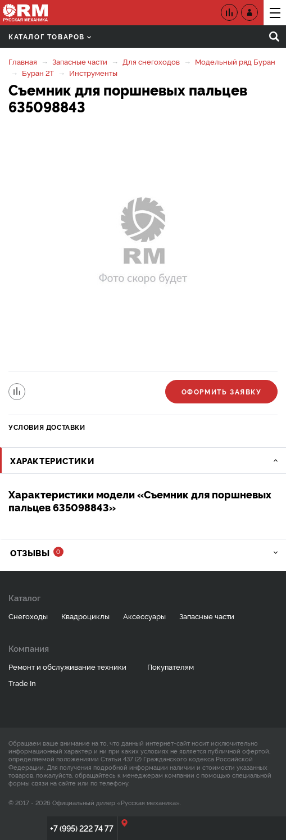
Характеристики (52, 460)
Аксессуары (144, 616)
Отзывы (36, 553)
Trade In (22, 683)
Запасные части (79, 61)
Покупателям (170, 666)
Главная (22, 61)
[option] (143, 244)
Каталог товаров (49, 36)
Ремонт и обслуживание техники (67, 666)
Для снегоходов (151, 61)
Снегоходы (28, 616)
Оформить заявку (221, 391)
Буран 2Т (38, 72)
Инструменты (93, 72)
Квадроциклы (85, 616)
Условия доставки (46, 427)
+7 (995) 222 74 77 (82, 828)
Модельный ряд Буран (235, 61)
